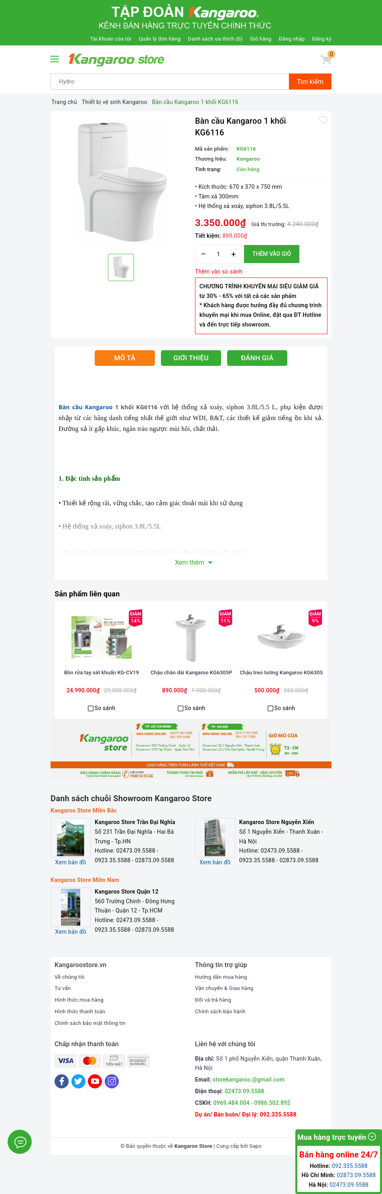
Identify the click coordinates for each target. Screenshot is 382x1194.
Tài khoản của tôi (110, 39)
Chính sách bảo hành (222, 1042)
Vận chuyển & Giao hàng (226, 1019)
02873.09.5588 (356, 1175)
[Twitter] (78, 1112)
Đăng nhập (292, 39)
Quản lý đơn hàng (160, 39)
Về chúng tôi (71, 1007)
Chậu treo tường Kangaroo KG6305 (281, 707)
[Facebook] (62, 1112)
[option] (121, 181)
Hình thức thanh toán (82, 1042)
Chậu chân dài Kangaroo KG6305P (191, 707)
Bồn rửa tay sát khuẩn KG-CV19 (101, 704)
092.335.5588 (278, 1145)
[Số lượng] (218, 254)
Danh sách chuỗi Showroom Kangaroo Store (131, 829)
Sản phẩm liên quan (91, 593)
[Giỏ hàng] (324, 61)
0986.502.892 (272, 1134)
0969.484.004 (231, 1134)
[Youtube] (95, 1112)
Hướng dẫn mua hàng (223, 1007)
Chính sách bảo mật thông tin (93, 1054)
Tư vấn (63, 1019)
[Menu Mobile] (55, 58)
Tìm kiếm (310, 82)
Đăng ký (321, 39)
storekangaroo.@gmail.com (248, 1110)
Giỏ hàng (260, 39)
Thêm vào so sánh (218, 271)
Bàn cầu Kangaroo (86, 407)
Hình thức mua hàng (81, 1030)
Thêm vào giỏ (271, 254)
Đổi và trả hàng (214, 1030)
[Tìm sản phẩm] (170, 81)
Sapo (255, 1177)
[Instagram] (112, 1112)
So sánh (105, 739)
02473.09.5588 (244, 1122)
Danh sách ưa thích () (215, 39)
